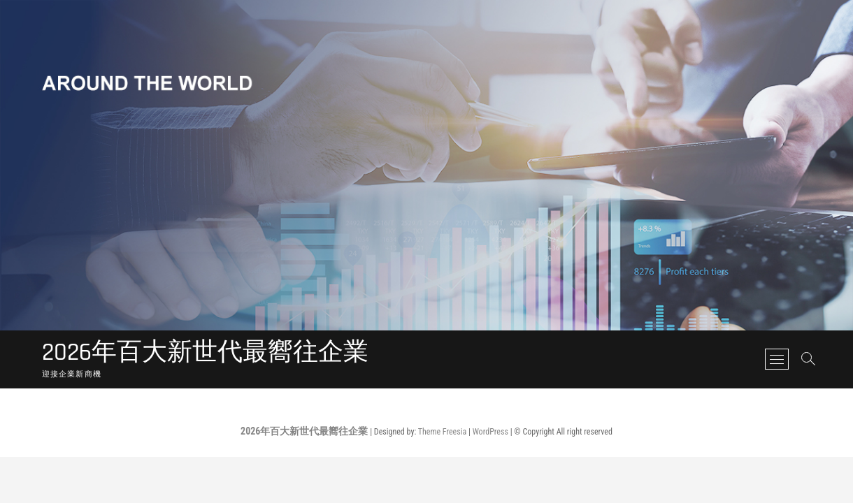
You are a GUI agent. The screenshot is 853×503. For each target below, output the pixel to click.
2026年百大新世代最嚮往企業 (205, 352)
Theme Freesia (442, 432)
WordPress (490, 432)
